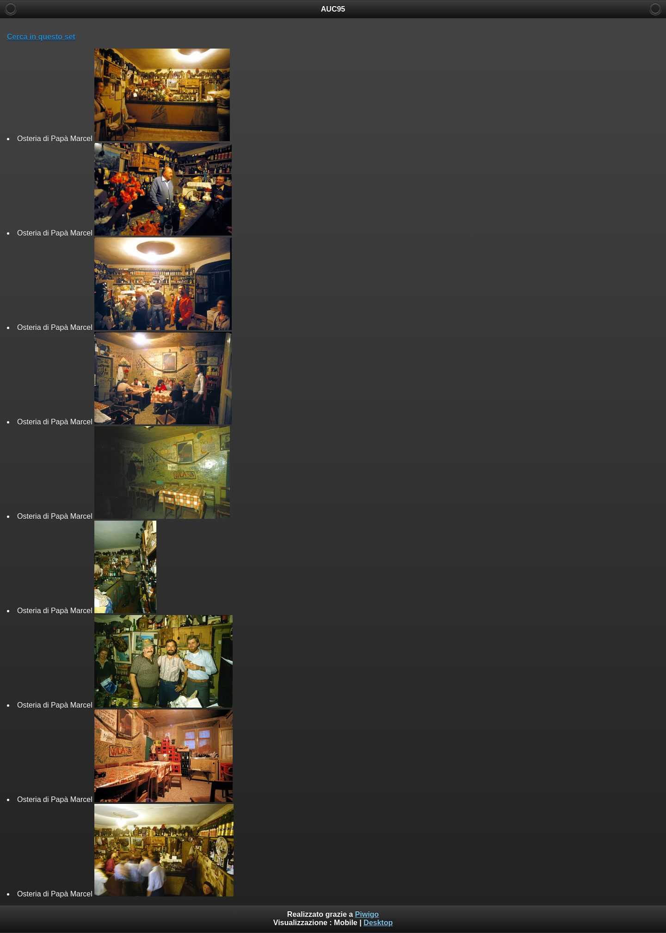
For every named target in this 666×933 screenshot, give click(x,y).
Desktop (378, 923)
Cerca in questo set (41, 37)
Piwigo (367, 914)
